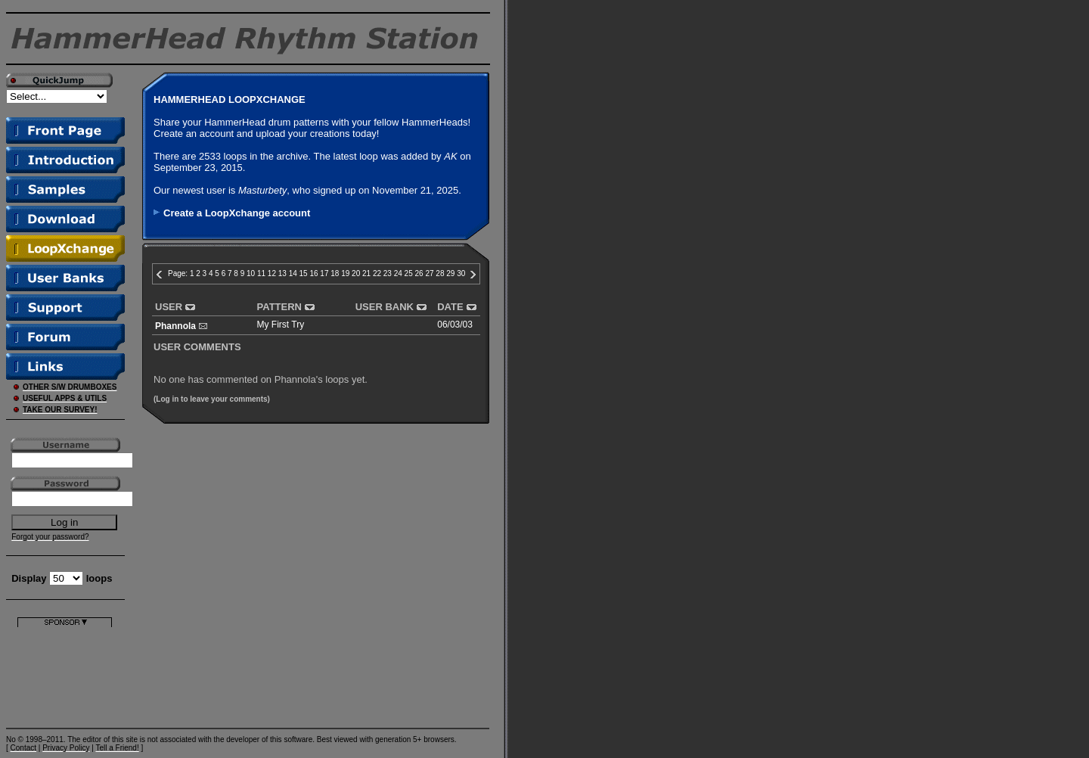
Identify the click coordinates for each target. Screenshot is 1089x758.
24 (398, 273)
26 (419, 273)
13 (282, 273)
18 (334, 273)
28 (440, 273)
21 (366, 273)
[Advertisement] (64, 674)
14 (293, 273)
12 (272, 273)
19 (345, 273)
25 (409, 273)
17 (324, 273)
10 (251, 273)
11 (261, 273)
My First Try (281, 324)
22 (377, 273)
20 (356, 273)
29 (450, 273)
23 (387, 273)
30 (461, 273)
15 (303, 273)
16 (313, 273)
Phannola (175, 326)
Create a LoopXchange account (236, 213)
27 (429, 273)
